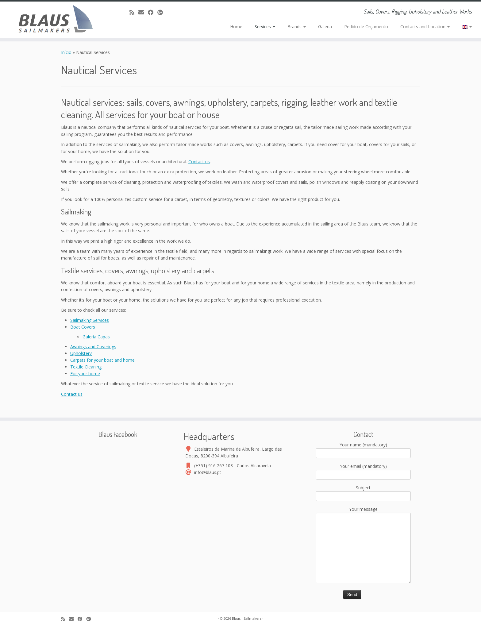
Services (265, 26)
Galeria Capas (96, 337)
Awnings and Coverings (93, 346)
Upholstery (81, 353)
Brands (296, 26)
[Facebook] (152, 12)
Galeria (325, 26)
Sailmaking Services (89, 320)
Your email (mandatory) (363, 471)
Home (236, 26)
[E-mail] (143, 12)
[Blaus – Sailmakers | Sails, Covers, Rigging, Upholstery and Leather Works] (55, 20)
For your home (85, 373)
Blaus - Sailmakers (246, 618)
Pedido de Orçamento (366, 26)
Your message (363, 529)
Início (67, 52)
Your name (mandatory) (363, 449)
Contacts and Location (425, 26)
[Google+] (162, 12)
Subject (363, 492)
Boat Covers (82, 327)
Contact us (199, 161)
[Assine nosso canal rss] (133, 12)
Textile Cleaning (86, 367)
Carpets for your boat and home (102, 360)
